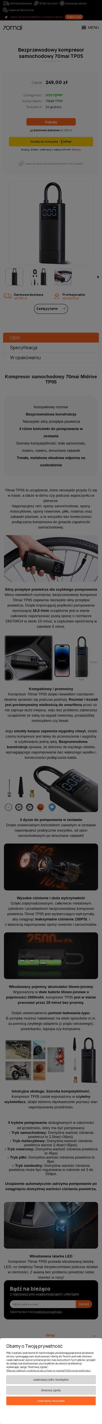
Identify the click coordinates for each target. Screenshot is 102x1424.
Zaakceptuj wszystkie (51, 1400)
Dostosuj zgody (51, 1390)
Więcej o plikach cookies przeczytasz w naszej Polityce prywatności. (48, 1370)
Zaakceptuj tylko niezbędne (51, 1379)
